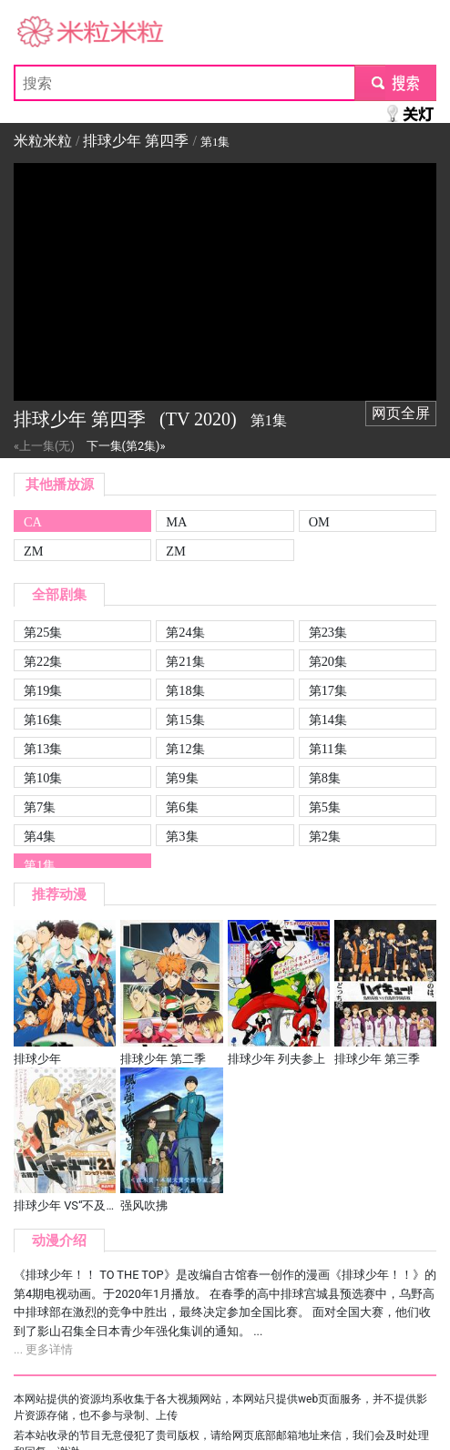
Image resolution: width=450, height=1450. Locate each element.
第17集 (328, 690)
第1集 (40, 865)
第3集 (182, 836)
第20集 (328, 661)
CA (33, 522)
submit (395, 82)
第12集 (185, 748)
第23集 (328, 632)
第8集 (325, 778)
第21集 (185, 661)
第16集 (43, 719)
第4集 (40, 836)
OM (319, 522)
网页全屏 (401, 413)
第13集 (43, 748)
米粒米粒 (43, 32)
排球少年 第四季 (136, 140)
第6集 (182, 807)
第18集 (185, 690)
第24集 (185, 632)
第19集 (43, 690)
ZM (34, 551)
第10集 (43, 778)
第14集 (328, 719)
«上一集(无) (44, 446)
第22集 (43, 661)
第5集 (325, 807)
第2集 (325, 836)
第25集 (43, 632)
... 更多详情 (43, 1349)
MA (176, 522)
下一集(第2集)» (126, 446)
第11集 (328, 748)
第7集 (40, 807)
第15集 (185, 719)
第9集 (182, 778)
